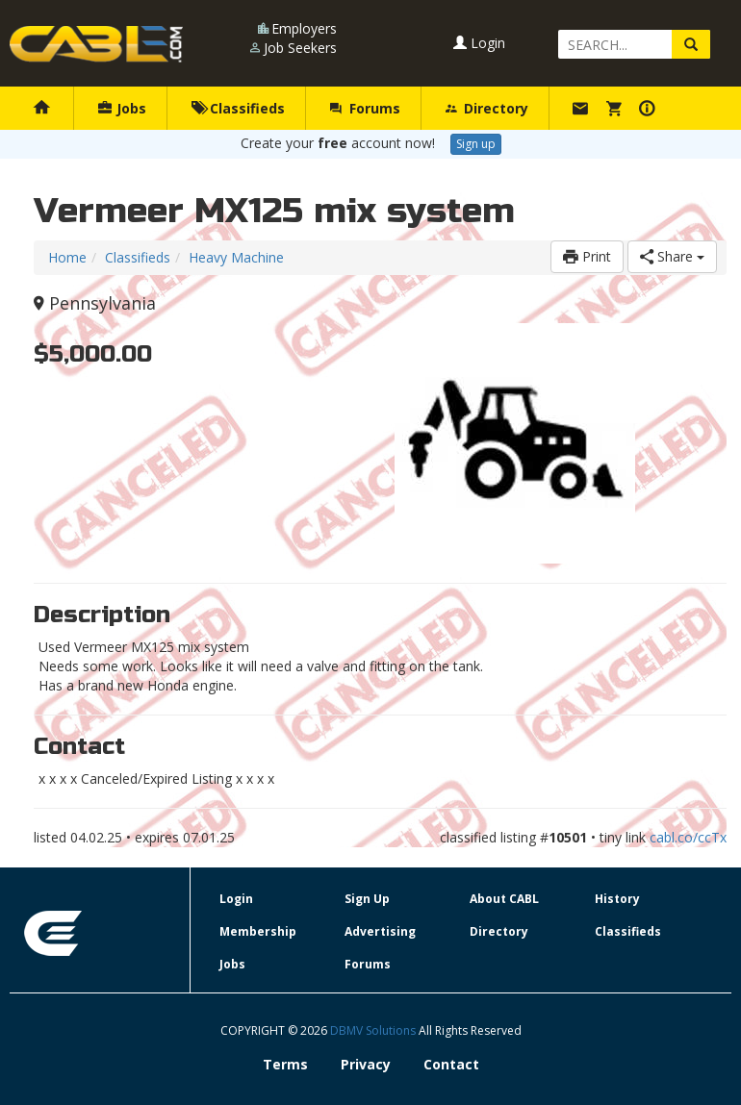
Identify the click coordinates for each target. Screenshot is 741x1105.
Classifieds (238, 108)
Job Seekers (300, 47)
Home (67, 257)
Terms (285, 1064)
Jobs (122, 108)
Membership (257, 931)
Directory (487, 108)
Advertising (380, 931)
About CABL (504, 899)
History (617, 899)
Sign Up (367, 899)
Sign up (476, 144)
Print (587, 256)
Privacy (366, 1064)
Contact (451, 1064)
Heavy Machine (236, 257)
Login (479, 43)
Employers (304, 28)
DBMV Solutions (374, 1030)
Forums (364, 108)
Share (672, 256)
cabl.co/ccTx (688, 837)
